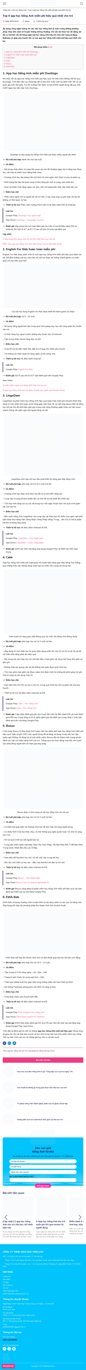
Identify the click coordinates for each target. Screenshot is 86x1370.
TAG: (5, 1051)
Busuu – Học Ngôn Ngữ (29, 878)
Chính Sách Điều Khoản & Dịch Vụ (16, 1294)
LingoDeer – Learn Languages (30, 542)
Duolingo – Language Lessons (30, 220)
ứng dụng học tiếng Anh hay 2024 (41, 1051)
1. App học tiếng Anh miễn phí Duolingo (21, 52)
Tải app (6, 1282)
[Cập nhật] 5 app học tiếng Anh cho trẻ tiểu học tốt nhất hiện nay (18, 1224)
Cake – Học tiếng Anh (28, 703)
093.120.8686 (10, 1339)
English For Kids (25, 369)
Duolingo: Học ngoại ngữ (29, 215)
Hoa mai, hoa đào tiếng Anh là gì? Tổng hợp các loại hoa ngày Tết (45, 1071)
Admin (27, 21)
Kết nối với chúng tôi (10, 1345)
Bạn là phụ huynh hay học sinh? (21, 1176)
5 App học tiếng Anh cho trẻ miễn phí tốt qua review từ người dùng (50, 1224)
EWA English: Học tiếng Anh (31, 1012)
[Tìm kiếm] (81, 3)
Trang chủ (6, 10)
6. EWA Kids (9, 66)
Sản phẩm (6, 1279)
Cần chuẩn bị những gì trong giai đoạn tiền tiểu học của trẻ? (42, 1087)
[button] (6, 1217)
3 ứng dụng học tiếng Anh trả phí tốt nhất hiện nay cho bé (29, 239)
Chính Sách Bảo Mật (10, 1291)
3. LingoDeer (9, 57)
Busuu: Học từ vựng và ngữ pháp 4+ (32, 882)
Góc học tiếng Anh (19, 10)
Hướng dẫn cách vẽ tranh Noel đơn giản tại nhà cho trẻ (40, 1119)
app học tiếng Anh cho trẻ (17, 1051)
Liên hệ (5, 1288)
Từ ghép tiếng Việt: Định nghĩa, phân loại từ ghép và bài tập (42, 1103)
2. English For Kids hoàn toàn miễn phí (20, 55)
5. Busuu (7, 63)
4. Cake (7, 60)
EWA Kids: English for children (30, 1016)
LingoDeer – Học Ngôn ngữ (30, 538)
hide (50, 47)
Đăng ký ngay (43, 1185)
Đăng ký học (8, 1366)
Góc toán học (8, 1285)
